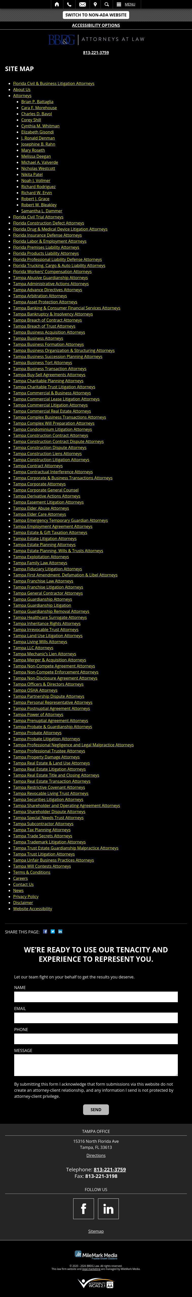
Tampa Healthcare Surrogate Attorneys (50, 617)
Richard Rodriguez (38, 186)
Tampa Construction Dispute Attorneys (49, 447)
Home (57, 4)
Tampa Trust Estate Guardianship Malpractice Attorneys (66, 848)
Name (20, 987)
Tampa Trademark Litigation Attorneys (49, 842)
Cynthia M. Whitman (40, 126)
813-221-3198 (101, 1176)
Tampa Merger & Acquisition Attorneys (49, 660)
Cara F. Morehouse (39, 107)
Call (69, 4)
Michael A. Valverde (39, 162)
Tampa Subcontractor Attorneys (43, 823)
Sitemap (96, 1231)
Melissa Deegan (36, 156)
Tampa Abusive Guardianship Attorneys (50, 277)
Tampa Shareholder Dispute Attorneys (49, 811)
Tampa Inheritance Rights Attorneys (47, 623)
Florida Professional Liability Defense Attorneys (57, 259)
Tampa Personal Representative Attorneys (52, 702)
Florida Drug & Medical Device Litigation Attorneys (60, 229)
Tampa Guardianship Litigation (42, 605)
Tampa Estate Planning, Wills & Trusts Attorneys (58, 550)
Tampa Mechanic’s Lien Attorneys (44, 654)
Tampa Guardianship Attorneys (42, 599)
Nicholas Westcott (38, 168)
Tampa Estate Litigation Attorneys (44, 538)
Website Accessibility (32, 908)
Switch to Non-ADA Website (95, 15)
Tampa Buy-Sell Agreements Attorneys (49, 374)
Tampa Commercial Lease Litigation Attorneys (56, 399)
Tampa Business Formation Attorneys (48, 344)
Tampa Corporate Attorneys (39, 484)
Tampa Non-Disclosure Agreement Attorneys (55, 678)
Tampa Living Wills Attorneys (40, 641)
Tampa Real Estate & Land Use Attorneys (51, 763)
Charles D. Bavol (36, 114)
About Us (22, 89)
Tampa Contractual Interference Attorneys (53, 472)
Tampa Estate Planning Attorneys (44, 544)
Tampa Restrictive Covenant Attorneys (49, 787)
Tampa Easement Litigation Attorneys (48, 502)
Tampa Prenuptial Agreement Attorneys (50, 720)
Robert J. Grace (35, 199)
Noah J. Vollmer (35, 180)
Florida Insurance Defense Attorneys (47, 235)
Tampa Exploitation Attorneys (41, 557)
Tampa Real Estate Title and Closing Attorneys (56, 775)
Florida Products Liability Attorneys (46, 253)
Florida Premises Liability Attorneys (46, 247)
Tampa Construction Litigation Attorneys (51, 459)
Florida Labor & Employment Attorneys (49, 241)
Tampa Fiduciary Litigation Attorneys (47, 569)
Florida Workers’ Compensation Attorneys (52, 271)
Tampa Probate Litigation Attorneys (46, 739)
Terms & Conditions (31, 872)
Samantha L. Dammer (41, 211)
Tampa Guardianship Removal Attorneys (51, 611)
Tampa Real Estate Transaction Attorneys (51, 781)
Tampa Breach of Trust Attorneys (44, 326)
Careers (20, 878)
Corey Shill (31, 120)
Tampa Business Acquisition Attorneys (49, 332)
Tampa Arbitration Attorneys (40, 296)
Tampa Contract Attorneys (38, 465)
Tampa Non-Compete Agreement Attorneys (54, 666)
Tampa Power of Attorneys (38, 714)
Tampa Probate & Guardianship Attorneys (52, 726)
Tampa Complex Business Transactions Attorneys (59, 417)
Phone (21, 1029)
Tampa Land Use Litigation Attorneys (48, 635)
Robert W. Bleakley (39, 205)
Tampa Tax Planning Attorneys (42, 830)
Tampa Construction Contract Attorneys (50, 435)
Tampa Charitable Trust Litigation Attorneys (54, 387)
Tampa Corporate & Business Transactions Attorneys (62, 478)
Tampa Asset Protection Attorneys (45, 302)
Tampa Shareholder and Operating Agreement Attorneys (66, 805)
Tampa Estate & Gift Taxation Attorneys (50, 532)
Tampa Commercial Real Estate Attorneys (52, 411)
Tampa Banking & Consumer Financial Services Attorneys (66, 308)
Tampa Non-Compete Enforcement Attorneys (56, 672)
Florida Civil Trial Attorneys (38, 217)
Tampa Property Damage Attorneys (46, 757)
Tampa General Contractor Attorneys (48, 593)
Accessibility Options (96, 25)
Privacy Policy (26, 896)
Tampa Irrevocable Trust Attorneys (46, 629)
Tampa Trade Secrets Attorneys (42, 836)
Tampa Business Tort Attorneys (42, 362)
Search (107, 4)
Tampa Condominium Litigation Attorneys (52, 429)
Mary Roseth (33, 150)
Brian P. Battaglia (37, 101)
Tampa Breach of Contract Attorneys (47, 320)
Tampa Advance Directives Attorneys (47, 290)
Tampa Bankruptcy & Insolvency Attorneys (53, 314)
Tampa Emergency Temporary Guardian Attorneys (60, 520)
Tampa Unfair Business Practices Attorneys (53, 860)
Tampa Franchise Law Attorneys (43, 581)
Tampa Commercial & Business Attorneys (52, 393)
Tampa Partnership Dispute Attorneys (48, 696)
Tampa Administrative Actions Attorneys (51, 283)
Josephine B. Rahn (38, 144)
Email (82, 4)
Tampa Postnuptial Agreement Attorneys (51, 708)
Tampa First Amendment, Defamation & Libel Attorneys (65, 575)
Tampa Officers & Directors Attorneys (48, 684)
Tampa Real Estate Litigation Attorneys (49, 769)
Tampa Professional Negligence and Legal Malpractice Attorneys (73, 745)
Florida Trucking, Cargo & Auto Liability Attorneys (59, 265)
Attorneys (22, 95)
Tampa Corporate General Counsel (46, 490)
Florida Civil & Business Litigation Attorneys (53, 83)
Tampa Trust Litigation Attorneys (44, 854)
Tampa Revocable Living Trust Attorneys (50, 793)
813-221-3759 (96, 52)
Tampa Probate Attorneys (37, 732)
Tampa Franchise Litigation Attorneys (48, 587)
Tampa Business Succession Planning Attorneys (57, 356)
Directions (96, 1155)
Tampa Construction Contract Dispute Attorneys (58, 441)
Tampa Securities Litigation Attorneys (48, 799)
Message (23, 1050)
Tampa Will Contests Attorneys (42, 866)
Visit (95, 4)
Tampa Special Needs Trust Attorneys (48, 817)
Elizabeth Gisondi (37, 132)
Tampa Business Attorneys (38, 338)
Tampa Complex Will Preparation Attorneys (53, 423)
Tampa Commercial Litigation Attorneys (50, 405)
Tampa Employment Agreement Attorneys (52, 526)
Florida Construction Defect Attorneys (48, 223)
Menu (130, 4)
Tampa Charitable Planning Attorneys (48, 381)
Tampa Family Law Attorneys (40, 563)
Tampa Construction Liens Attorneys (47, 453)
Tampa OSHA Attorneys (35, 690)
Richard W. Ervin (36, 192)
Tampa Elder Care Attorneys (39, 514)
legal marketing (91, 1269)
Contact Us (23, 884)
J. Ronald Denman (38, 138)
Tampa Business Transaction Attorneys (49, 368)
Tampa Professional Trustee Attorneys (49, 751)
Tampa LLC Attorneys (33, 648)
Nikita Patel (32, 174)
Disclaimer (23, 902)
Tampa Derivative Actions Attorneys (46, 496)
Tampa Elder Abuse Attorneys (41, 508)
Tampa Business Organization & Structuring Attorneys (64, 350)
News (18, 890)
